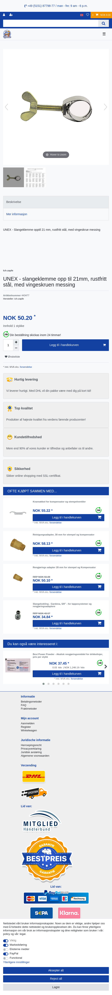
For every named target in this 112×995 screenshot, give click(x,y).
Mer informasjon (16, 214)
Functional (16, 957)
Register (26, 726)
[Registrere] (11, 15)
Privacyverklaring (31, 748)
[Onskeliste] (88, 15)
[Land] (82, 15)
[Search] (103, 23)
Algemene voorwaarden (35, 755)
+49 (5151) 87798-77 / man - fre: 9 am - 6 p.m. (56, 5)
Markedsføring (18, 944)
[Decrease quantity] (16, 348)
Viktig (13, 940)
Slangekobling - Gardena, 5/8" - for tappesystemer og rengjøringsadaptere (62, 605)
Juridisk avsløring (31, 752)
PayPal (14, 953)
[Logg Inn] (4, 15)
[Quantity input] (8, 345)
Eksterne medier (19, 949)
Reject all (56, 978)
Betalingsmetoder (31, 701)
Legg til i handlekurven (78, 345)
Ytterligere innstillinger (16, 962)
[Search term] (50, 23)
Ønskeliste (12, 356)
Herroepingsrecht (31, 745)
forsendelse (25, 367)
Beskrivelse (13, 202)
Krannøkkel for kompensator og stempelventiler (59, 501)
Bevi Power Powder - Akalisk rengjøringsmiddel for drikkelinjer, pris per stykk (68, 655)
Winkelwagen (29, 730)
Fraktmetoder (29, 708)
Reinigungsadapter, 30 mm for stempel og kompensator (63, 534)
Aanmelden (27, 723)
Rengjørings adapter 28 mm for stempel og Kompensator (64, 567)
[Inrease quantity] (16, 342)
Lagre (56, 987)
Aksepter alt (56, 970)
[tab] (56, 202)
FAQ (23, 705)
